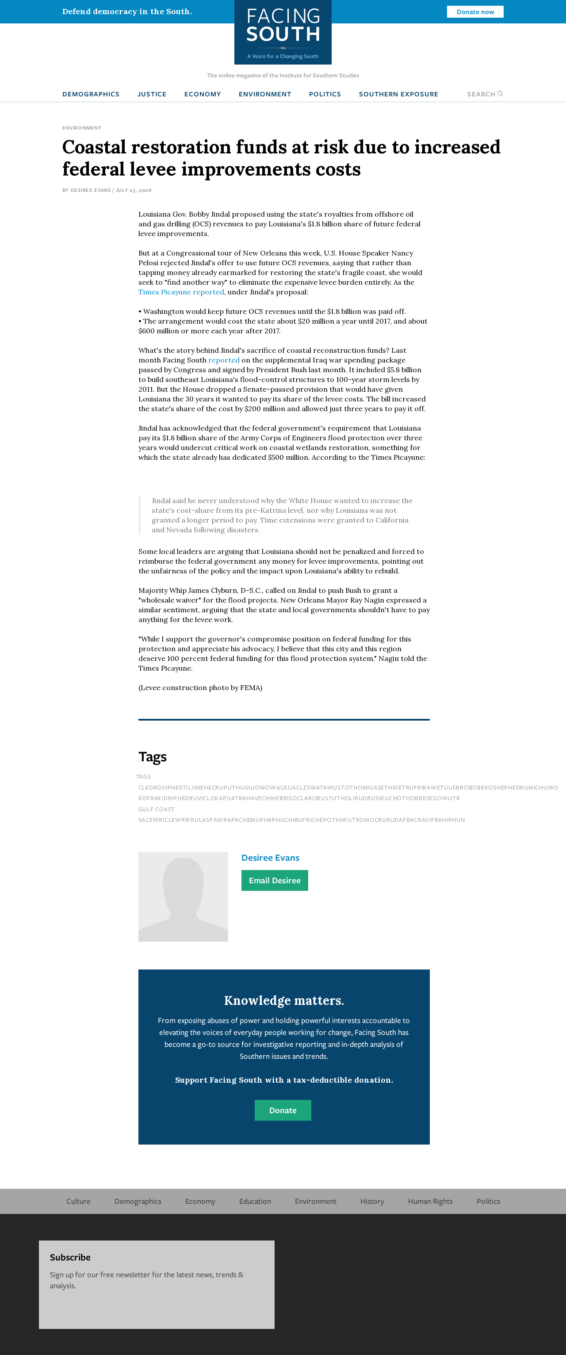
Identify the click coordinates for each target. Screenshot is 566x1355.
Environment (265, 93)
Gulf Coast (157, 809)
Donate (283, 1110)
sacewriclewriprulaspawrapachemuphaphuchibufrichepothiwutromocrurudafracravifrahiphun (301, 820)
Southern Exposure (399, 93)
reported (181, 291)
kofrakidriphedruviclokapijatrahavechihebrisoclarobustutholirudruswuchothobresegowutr (299, 798)
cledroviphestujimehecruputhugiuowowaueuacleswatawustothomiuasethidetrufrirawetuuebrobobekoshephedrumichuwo (348, 787)
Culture (78, 1201)
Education (255, 1201)
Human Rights (430, 1201)
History (372, 1201)
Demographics (91, 93)
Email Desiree (275, 880)
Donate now (475, 11)
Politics (325, 93)
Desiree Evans (91, 190)
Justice (152, 93)
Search (485, 93)
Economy (202, 93)
